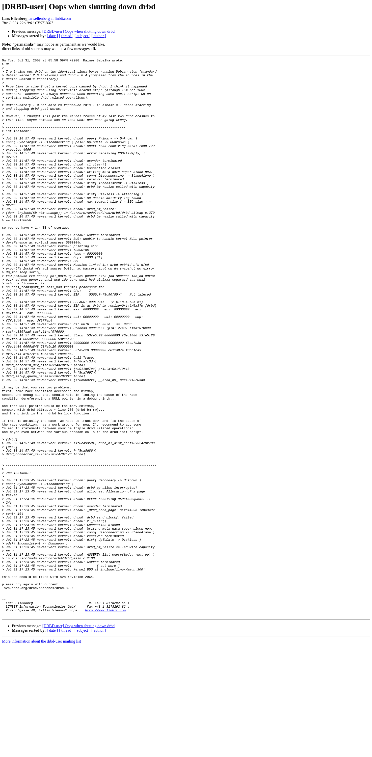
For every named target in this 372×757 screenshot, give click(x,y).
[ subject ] (82, 36)
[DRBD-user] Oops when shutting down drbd (78, 31)
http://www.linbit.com (105, 721)
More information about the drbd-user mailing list (41, 753)
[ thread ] (66, 36)
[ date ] (52, 36)
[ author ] (98, 36)
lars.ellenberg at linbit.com (49, 18)
